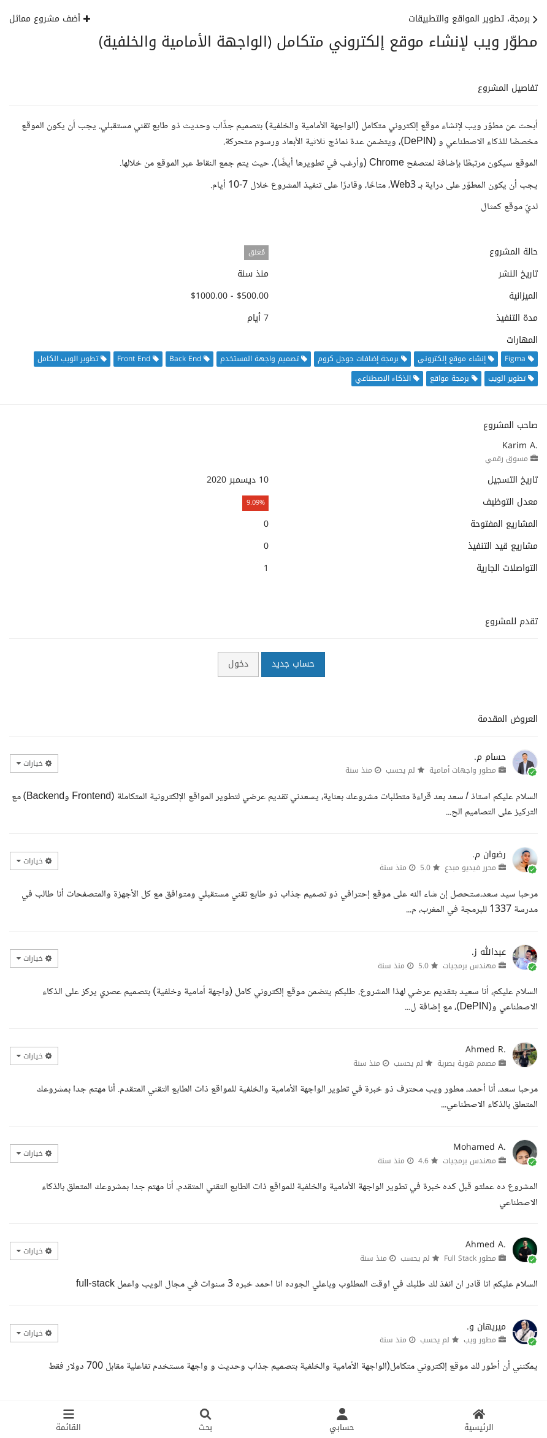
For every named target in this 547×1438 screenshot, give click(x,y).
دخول (238, 664)
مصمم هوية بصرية (466, 1063)
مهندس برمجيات (469, 966)
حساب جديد (293, 664)
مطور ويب (480, 1340)
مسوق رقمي (506, 458)
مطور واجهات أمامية (462, 770)
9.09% (256, 502)
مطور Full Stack (470, 1258)
